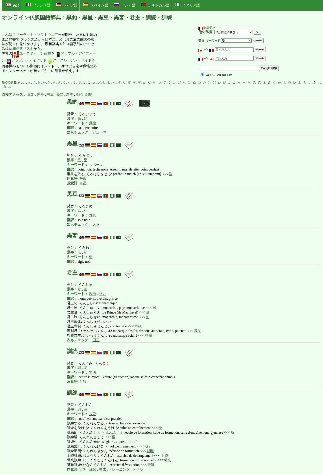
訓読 (79, 94)
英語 (13, 5)
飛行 (146, 446)
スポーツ (96, 165)
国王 (96, 340)
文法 (92, 372)
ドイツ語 (67, 5)
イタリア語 (187, 5)
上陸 (164, 455)
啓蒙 (148, 335)
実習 (83, 469)
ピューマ (99, 132)
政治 (92, 294)
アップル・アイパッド (26, 60)
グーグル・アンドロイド (70, 60)
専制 (138, 326)
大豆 (96, 224)
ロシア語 (124, 5)
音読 (83, 381)
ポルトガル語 (155, 5)
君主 (69, 94)
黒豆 (50, 94)
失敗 (83, 178)
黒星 (40, 94)
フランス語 (38, 5)
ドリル (137, 469)
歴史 (102, 294)
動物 (92, 123)
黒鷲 (59, 94)
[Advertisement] (131, 53)
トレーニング (119, 469)
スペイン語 (95, 5)
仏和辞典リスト (21, 48)
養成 (102, 469)
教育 (92, 414)
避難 (150, 465)
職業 (167, 460)
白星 (83, 183)
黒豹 (30, 94)
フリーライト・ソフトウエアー (37, 35)
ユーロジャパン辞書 (31, 53)
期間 (150, 451)
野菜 (92, 215)
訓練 (88, 94)
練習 (92, 469)
